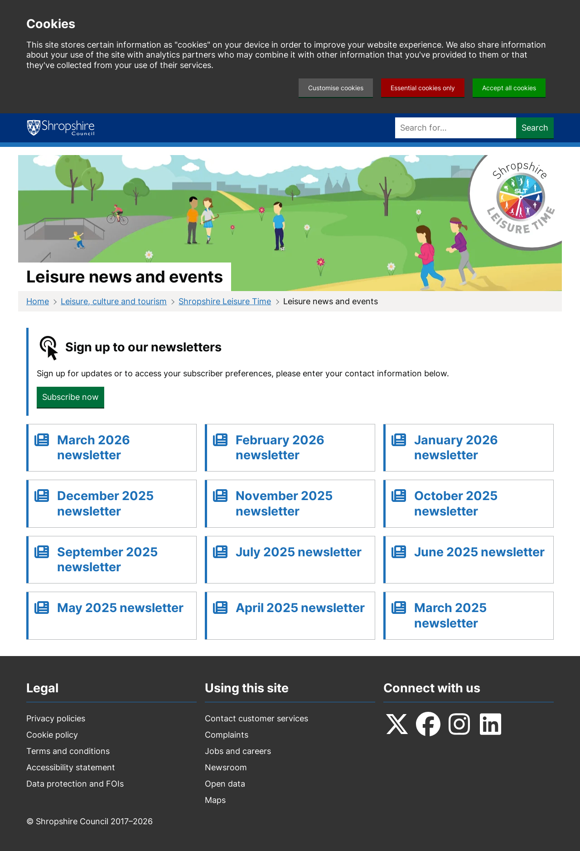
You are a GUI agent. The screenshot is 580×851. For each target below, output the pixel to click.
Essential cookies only (423, 88)
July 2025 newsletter (299, 552)
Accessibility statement (70, 767)
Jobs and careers (238, 751)
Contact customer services (256, 718)
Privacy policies (55, 718)
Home (37, 301)
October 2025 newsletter (456, 503)
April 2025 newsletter (300, 607)
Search (535, 127)
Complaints (226, 734)
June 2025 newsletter (479, 552)
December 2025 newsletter (105, 503)
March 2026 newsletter (93, 448)
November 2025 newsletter (284, 503)
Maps (215, 800)
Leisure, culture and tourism (114, 301)
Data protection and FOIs (75, 783)
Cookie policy (52, 734)
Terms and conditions (68, 751)
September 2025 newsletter (107, 560)
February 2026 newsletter (280, 448)
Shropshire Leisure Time (225, 301)
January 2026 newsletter (456, 448)
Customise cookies (335, 88)
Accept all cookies (509, 88)
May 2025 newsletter (120, 607)
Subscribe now (70, 397)
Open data (225, 783)
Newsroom (226, 767)
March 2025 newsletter (450, 615)
